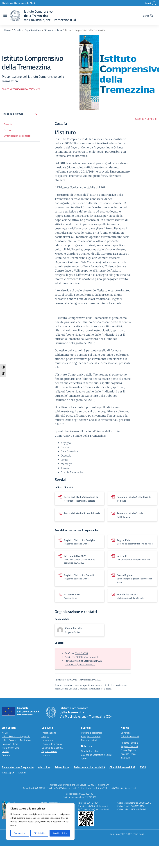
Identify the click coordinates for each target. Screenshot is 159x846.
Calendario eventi (130, 736)
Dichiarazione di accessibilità (89, 767)
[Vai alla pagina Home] (7, 30)
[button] (20, 114)
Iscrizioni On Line (10, 747)
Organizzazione (49, 751)
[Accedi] (150, 3)
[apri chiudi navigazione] (5, 16)
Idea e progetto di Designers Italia (126, 834)
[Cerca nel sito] (148, 16)
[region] (40, 821)
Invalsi (5, 751)
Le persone (47, 740)
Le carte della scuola (52, 747)
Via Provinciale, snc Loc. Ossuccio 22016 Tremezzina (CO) (83, 784)
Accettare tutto (60, 833)
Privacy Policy (62, 767)
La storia (45, 755)
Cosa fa (8, 124)
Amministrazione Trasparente (18, 767)
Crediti (22, 772)
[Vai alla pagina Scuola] (17, 30)
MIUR (5, 733)
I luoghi (45, 736)
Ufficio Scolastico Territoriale (16, 740)
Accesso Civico (128, 754)
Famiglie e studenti (90, 736)
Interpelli (125, 757)
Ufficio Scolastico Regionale (16, 736)
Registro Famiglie (129, 743)
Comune (6, 755)
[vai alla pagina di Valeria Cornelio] (73, 628)
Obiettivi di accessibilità (122, 767)
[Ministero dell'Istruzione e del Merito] (19, 3)
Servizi (7, 130)
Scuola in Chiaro (10, 744)
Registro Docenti (129, 746)
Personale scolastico (91, 733)
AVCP (143, 767)
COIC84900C (90, 797)
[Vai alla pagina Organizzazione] (33, 30)
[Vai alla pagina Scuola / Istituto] (53, 30)
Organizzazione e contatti (17, 136)
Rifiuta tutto (39, 833)
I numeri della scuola (52, 744)
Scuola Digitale (128, 750)
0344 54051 (81, 653)
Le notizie (126, 733)
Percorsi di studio (89, 740)
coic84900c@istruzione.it (85, 657)
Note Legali (8, 772)
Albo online (44, 767)
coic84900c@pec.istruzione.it (80, 664)
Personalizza (19, 833)
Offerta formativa (90, 751)
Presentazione (48, 733)
